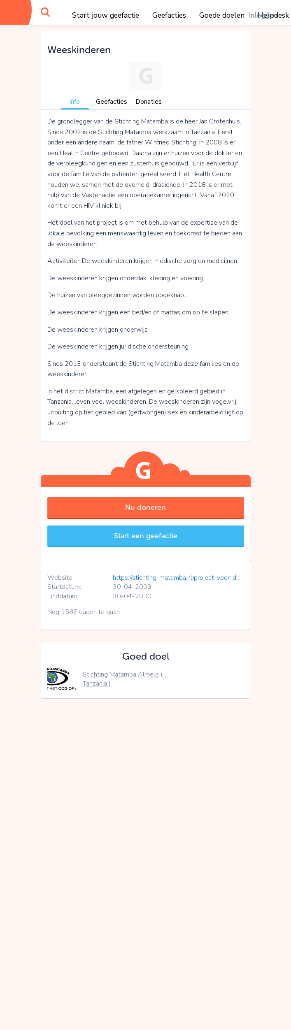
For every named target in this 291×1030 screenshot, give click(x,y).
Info (74, 101)
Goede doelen (221, 15)
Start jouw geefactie (105, 15)
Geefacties (169, 15)
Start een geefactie (145, 535)
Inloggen (262, 15)
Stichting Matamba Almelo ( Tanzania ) (123, 679)
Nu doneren (145, 507)
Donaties (148, 101)
